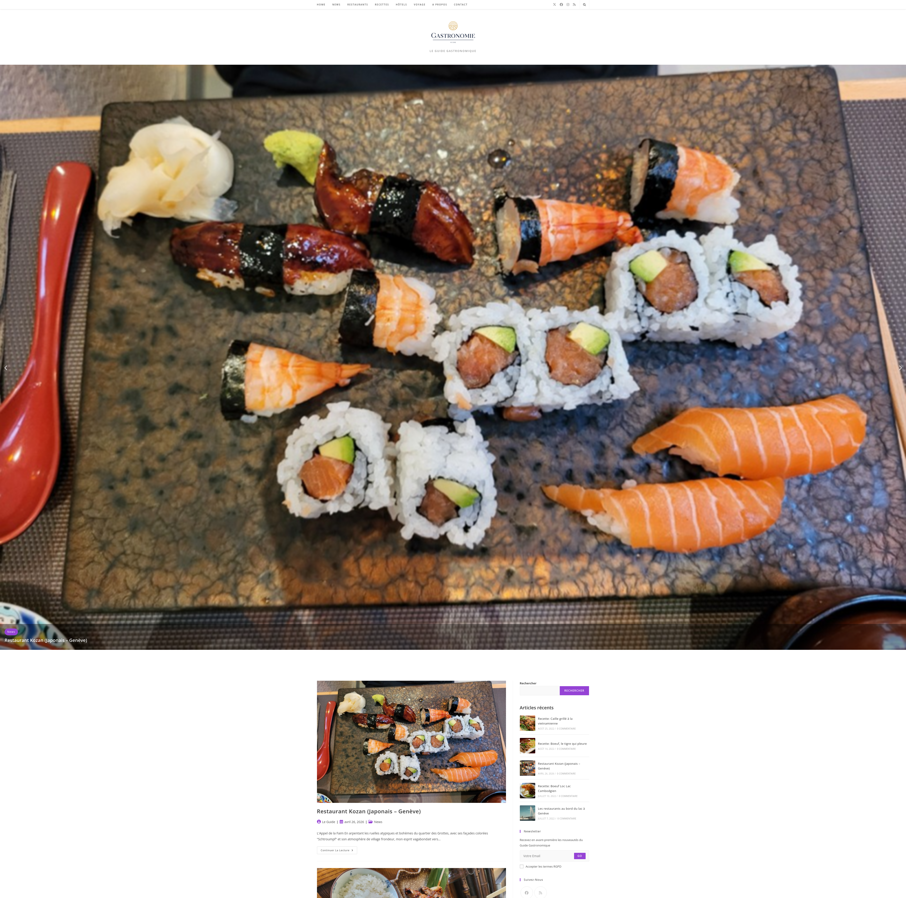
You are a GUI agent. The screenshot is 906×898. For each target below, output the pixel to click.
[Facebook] (561, 4)
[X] (554, 4)
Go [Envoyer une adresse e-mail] (579, 856)
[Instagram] (568, 4)
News (11, 632)
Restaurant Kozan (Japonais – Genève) (46, 640)
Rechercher (528, 683)
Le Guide (328, 822)
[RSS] (574, 4)
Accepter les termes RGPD (541, 866)
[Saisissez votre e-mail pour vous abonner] (554, 856)
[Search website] (584, 4)
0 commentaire (566, 728)
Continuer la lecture (339, 851)
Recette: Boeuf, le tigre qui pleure (562, 744)
